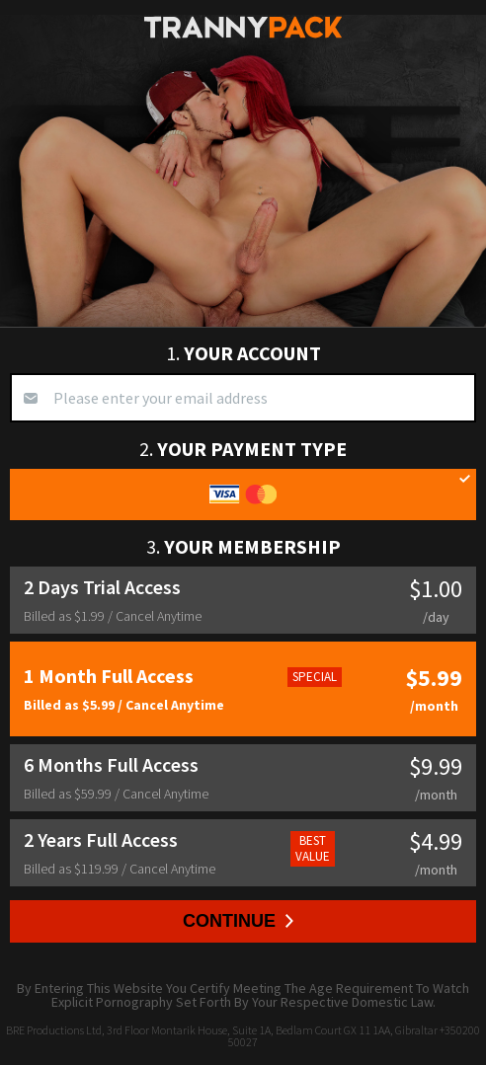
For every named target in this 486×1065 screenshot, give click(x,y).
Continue (238, 921)
